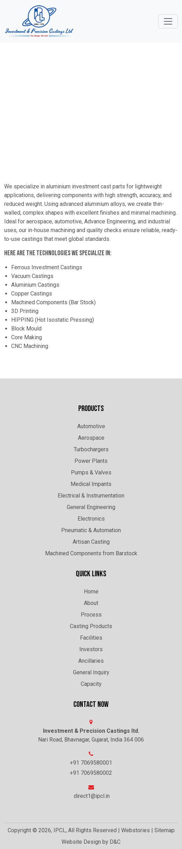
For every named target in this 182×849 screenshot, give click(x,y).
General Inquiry (91, 672)
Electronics (91, 518)
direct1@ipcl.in (92, 796)
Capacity (91, 684)
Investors (91, 649)
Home (91, 591)
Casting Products (91, 626)
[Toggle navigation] (168, 21)
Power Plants (91, 461)
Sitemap (164, 830)
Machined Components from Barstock (91, 553)
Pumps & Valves (91, 472)
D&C (115, 841)
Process (91, 614)
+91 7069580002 (91, 773)
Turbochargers (91, 449)
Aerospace (91, 437)
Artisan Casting (91, 541)
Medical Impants (91, 484)
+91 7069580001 (91, 762)
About (91, 603)
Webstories (135, 830)
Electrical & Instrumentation (91, 495)
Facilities (91, 637)
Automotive (91, 426)
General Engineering (91, 507)
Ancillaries (91, 660)
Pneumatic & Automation (91, 530)
